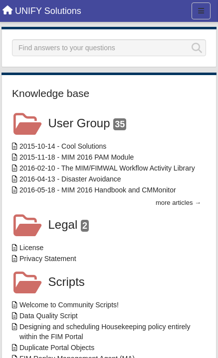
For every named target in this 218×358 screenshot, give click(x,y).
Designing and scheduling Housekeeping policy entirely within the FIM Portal (104, 332)
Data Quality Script (48, 316)
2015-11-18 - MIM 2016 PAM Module (76, 157)
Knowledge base (50, 93)
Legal (68, 225)
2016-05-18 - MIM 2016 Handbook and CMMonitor (97, 190)
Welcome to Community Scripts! (69, 305)
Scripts (66, 281)
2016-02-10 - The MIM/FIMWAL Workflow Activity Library (107, 168)
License (31, 248)
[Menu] (201, 10)
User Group (87, 123)
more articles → (178, 202)
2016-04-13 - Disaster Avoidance (70, 179)
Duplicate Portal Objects (56, 348)
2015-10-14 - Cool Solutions (62, 146)
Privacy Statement (47, 259)
